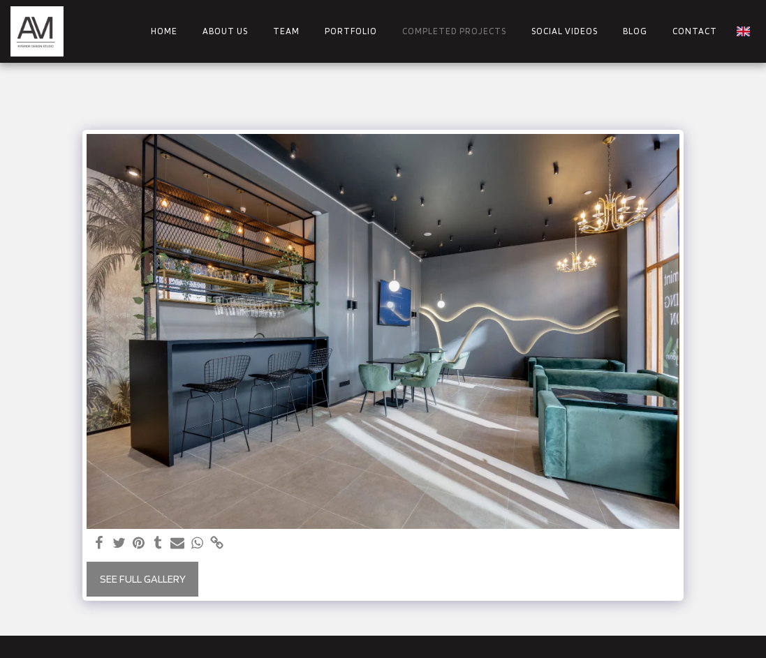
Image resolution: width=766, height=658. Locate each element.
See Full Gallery (143, 578)
